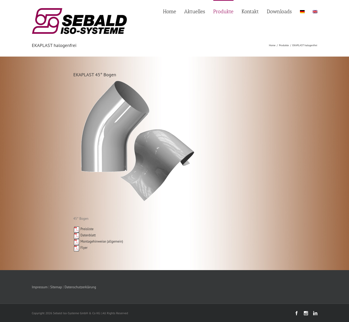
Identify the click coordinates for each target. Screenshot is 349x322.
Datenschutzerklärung (80, 287)
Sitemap (56, 287)
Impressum (40, 287)
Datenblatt (84, 235)
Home (169, 11)
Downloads (279, 11)
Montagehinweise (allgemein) (98, 241)
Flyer (80, 247)
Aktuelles (194, 11)
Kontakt (250, 11)
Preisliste (83, 229)
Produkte (223, 11)
